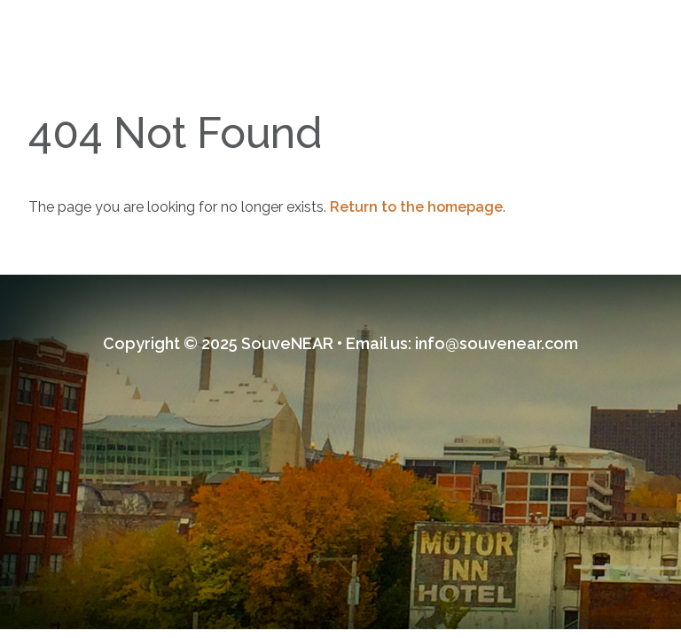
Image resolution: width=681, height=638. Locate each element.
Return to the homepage (416, 206)
